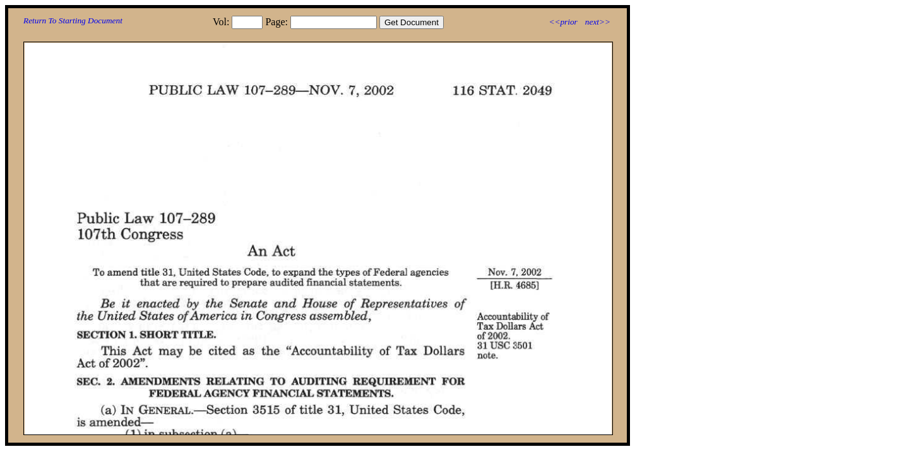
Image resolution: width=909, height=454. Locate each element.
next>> (597, 21)
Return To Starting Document (72, 20)
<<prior (563, 21)
